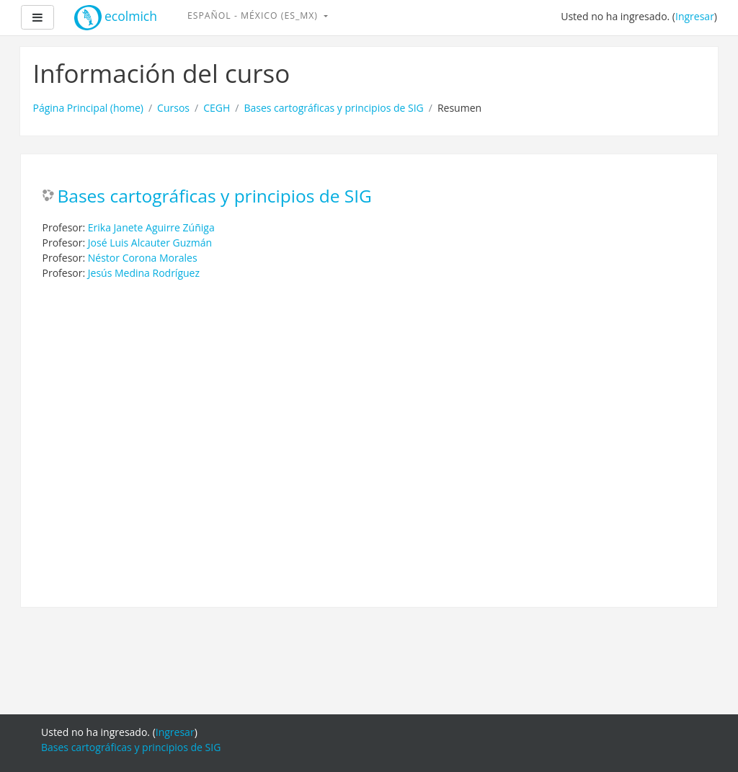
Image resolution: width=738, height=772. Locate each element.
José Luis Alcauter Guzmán (150, 242)
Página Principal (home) (88, 108)
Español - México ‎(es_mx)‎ (254, 15)
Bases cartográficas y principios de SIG (333, 108)
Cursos (173, 108)
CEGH (216, 108)
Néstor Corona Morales (142, 258)
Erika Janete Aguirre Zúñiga (151, 227)
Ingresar (694, 16)
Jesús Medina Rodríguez (144, 273)
